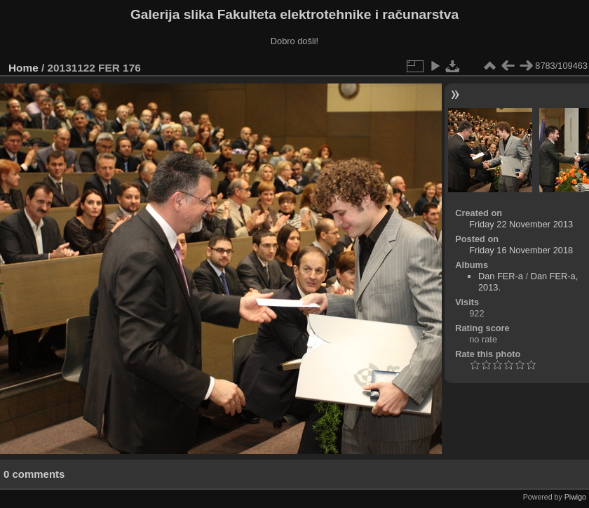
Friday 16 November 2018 (521, 250)
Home (23, 68)
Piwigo (575, 497)
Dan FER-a (500, 276)
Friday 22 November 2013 (521, 224)
